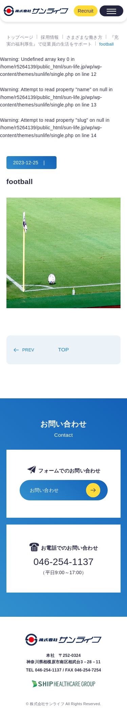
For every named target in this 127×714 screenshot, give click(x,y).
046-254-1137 (64, 562)
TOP (63, 349)
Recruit (85, 11)
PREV (28, 350)
